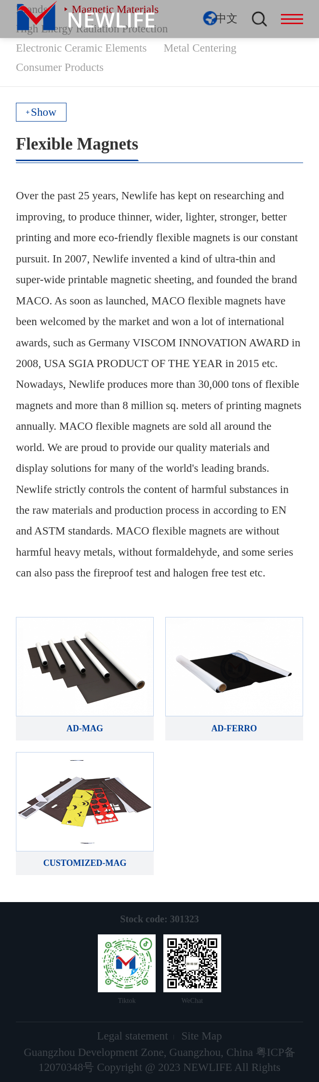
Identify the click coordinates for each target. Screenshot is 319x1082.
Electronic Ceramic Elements (81, 47)
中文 (226, 18)
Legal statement (132, 1035)
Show (43, 112)
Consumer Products (60, 67)
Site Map (201, 1035)
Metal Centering (199, 47)
